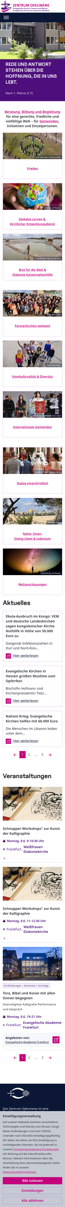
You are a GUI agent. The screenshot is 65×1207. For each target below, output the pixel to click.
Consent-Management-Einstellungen (36, 1149)
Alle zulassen (32, 1180)
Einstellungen (32, 1190)
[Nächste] (50, 754)
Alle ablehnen (32, 1200)
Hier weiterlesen (22, 656)
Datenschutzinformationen (20, 1172)
